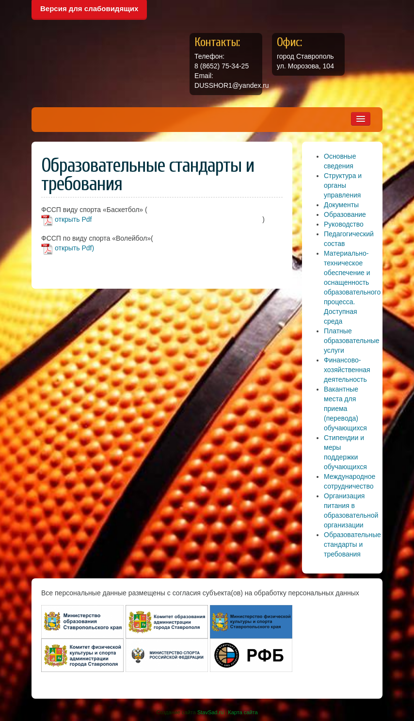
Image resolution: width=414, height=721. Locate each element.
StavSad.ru (210, 712)
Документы (341, 205)
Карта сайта (242, 712)
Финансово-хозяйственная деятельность (347, 369)
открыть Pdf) (74, 248)
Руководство (344, 224)
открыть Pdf (73, 219)
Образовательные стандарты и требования (352, 544)
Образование (345, 214)
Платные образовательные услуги (352, 340)
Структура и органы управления (343, 185)
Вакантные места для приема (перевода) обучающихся (345, 408)
